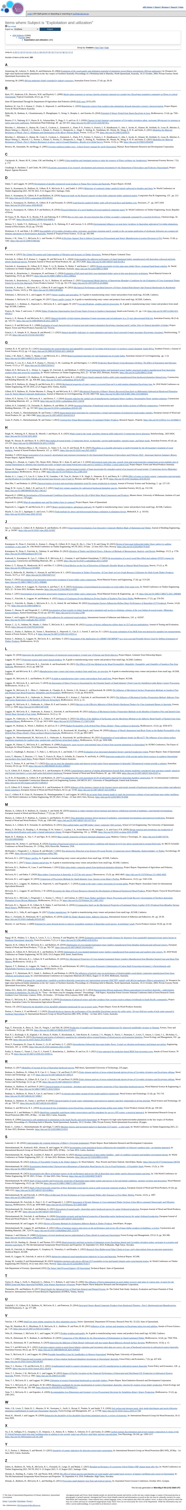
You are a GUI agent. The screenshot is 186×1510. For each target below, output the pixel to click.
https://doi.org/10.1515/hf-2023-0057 (29, 335)
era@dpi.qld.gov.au (81, 14)
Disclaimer (21, 1501)
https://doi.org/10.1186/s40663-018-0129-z (79, 940)
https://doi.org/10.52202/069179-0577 (73, 1264)
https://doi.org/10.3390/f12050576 (114, 132)
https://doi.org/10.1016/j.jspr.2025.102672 (78, 450)
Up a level (10, 26)
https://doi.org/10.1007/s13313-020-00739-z (90, 123)
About (157, 7)
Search (174, 7)
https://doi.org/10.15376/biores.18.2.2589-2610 (67, 472)
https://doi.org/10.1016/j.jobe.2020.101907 (36, 530)
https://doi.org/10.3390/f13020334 (20, 1169)
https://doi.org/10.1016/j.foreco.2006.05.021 (24, 1237)
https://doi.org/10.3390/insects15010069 (22, 568)
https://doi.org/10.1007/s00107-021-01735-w (76, 820)
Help (181, 7)
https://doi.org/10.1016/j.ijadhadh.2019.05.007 (25, 919)
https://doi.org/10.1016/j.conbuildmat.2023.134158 (62, 401)
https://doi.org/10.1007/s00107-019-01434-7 (74, 947)
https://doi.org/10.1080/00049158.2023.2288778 (37, 321)
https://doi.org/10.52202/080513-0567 (60, 589)
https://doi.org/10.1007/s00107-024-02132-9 (56, 415)
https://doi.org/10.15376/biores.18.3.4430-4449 (66, 1204)
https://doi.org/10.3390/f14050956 (48, 290)
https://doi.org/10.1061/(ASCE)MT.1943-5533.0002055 (124, 394)
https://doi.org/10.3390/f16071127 (40, 575)
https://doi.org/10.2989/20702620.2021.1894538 (53, 351)
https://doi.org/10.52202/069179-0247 (133, 546)
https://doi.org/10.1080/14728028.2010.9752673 (55, 1030)
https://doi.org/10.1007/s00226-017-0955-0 (54, 1075)
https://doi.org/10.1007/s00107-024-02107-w (141, 773)
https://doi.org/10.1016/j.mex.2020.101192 (23, 514)
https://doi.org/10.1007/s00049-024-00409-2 (36, 219)
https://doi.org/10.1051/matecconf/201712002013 (26, 783)
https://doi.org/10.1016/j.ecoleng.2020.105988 (118, 832)
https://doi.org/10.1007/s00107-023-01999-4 (97, 790)
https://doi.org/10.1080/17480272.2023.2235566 (64, 1183)
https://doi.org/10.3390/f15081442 (25, 241)
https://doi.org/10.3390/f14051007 (20, 1197)
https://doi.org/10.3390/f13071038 (33, 707)
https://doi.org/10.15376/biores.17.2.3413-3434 (74, 721)
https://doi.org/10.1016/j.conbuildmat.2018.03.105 (60, 408)
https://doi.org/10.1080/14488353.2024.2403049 (26, 358)
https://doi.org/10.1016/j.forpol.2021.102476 (32, 1368)
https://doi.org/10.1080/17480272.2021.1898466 (26, 582)
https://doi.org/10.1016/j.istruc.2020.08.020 (23, 205)
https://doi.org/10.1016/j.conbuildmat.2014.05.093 (62, 380)
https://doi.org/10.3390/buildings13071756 (23, 554)
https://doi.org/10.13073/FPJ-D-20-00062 (90, 283)
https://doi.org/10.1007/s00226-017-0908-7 (23, 1096)
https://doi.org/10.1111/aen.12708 (70, 613)
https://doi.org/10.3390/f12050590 (138, 142)
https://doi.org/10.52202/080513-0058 (91, 269)
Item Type (99, 48)
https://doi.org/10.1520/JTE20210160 (27, 627)
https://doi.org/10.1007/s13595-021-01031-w (57, 634)
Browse (165, 7)
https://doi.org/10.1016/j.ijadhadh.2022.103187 (25, 620)
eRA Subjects (18, 35)
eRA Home (147, 7)
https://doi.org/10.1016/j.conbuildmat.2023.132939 (86, 561)
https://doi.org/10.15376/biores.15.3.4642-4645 (146, 874)
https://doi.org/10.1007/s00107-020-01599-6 (65, 1219)
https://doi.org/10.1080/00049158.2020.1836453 (59, 1350)
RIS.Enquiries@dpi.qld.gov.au (28, 1505)
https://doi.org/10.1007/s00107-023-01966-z (35, 1190)
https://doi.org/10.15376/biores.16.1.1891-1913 (83, 900)
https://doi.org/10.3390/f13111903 (51, 1376)
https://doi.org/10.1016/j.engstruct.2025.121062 (49, 1047)
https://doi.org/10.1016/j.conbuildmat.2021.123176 (57, 1230)
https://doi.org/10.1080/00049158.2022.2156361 (34, 443)
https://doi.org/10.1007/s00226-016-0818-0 (38, 1103)
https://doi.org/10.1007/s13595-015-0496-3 (31, 1329)
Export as (9, 29)
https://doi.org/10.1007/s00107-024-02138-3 (106, 261)
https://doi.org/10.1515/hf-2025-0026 (21, 436)
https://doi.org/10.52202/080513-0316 (91, 1157)
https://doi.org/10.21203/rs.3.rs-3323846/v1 (162, 420)
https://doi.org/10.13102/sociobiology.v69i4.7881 (36, 853)
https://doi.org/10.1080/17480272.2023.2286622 (55, 276)
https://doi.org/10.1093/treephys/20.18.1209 (24, 1437)
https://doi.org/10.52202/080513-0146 (136, 372)
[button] (50, 29)
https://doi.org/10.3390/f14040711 (26, 605)
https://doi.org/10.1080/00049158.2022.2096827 (49, 766)
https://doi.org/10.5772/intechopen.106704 (161, 1162)
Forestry (21, 38)
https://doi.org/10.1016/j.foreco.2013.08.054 (32, 1039)
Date (107, 48)
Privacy (30, 1501)
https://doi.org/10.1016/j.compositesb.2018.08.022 (31, 198)
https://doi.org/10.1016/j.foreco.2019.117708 (121, 1411)
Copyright (12, 1501)
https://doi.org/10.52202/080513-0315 (51, 1129)
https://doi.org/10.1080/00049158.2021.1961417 (26, 490)
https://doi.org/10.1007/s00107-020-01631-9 (42, 1211)
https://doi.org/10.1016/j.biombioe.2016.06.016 (129, 479)
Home (5, 1501)
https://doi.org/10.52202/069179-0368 (111, 797)
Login (29, 14)
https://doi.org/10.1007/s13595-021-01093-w (33, 1054)
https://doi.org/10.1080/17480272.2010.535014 (39, 1089)
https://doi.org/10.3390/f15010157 (40, 365)
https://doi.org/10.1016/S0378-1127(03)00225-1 (57, 1387)
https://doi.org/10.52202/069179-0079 (85, 1176)
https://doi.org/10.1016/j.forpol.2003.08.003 (24, 1361)
